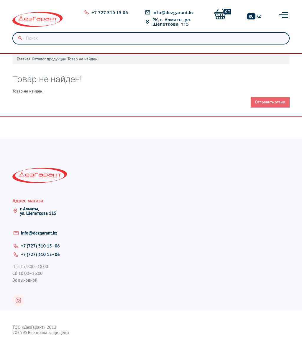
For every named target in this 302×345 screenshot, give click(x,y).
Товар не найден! (83, 59)
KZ (259, 16)
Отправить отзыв (270, 102)
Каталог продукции (49, 59)
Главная (24, 59)
